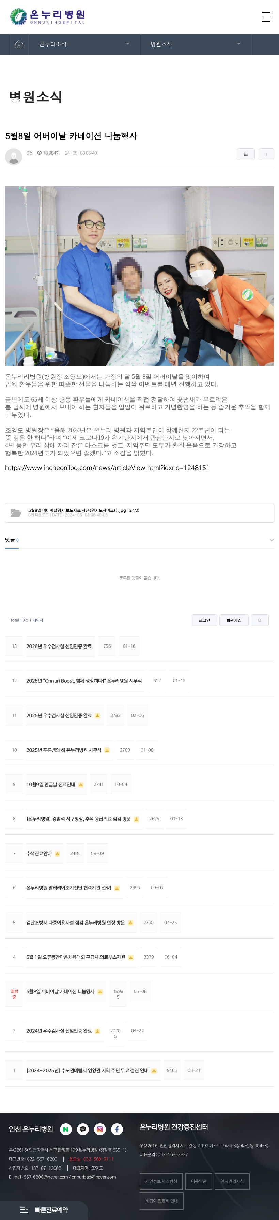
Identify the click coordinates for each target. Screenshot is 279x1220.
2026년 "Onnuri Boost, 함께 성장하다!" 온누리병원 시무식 (84, 681)
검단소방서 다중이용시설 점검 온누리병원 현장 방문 (76, 923)
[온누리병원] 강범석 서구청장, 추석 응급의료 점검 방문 (79, 819)
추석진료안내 (39, 853)
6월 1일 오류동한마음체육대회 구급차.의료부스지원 (76, 957)
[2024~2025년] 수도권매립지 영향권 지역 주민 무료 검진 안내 (88, 1070)
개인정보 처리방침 (161, 1181)
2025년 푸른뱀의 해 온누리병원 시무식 (64, 750)
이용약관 (199, 1181)
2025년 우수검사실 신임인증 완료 (59, 715)
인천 (15, 1129)
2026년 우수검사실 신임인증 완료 (59, 646)
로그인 (204, 620)
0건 (29, 153)
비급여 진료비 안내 (161, 1201)
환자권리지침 (232, 1181)
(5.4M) (84, 510)
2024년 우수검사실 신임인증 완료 (59, 1031)
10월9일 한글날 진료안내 (51, 784)
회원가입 (234, 620)
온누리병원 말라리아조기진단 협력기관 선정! (69, 888)
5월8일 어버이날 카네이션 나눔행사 (61, 991)
